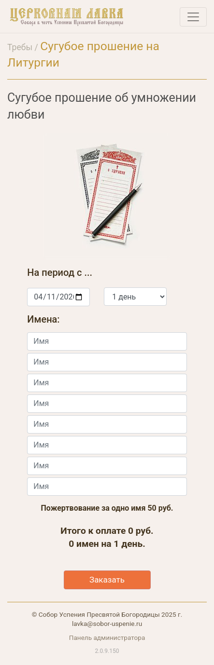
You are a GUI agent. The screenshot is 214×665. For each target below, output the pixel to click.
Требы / (23, 47)
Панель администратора (107, 637)
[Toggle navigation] (193, 17)
